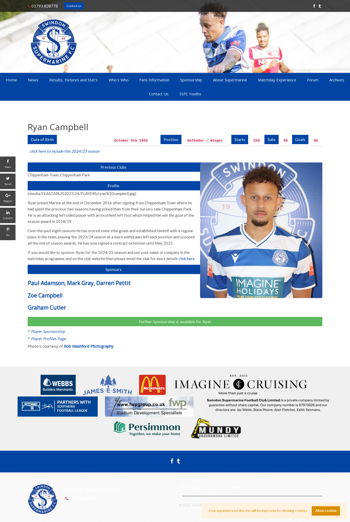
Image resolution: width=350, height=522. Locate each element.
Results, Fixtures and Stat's (73, 79)
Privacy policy (191, 487)
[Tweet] (8, 181)
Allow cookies (326, 511)
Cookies (235, 487)
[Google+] (8, 198)
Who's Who (118, 79)
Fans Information (154, 79)
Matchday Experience (277, 79)
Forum (312, 79)
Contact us (73, 6)
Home (11, 79)
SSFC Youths (190, 93)
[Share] (8, 164)
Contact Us (159, 93)
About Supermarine (230, 79)
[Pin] (8, 232)
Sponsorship (191, 79)
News (33, 79)
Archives (336, 79)
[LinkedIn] (8, 215)
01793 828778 (43, 6)
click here (187, 258)
